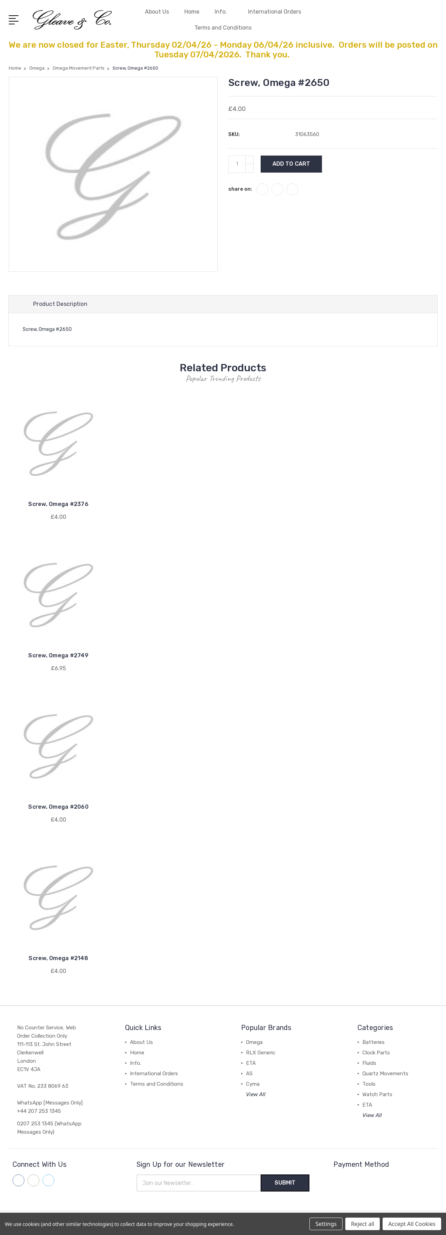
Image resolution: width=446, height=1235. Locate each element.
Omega (254, 1042)
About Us (157, 11)
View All (256, 1094)
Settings (326, 1224)
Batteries (373, 1042)
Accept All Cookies (412, 1224)
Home (191, 11)
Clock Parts (376, 1053)
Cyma (253, 1084)
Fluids (369, 1063)
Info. (224, 11)
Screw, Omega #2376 (58, 504)
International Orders (274, 11)
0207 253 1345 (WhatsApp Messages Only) (49, 1128)
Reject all (362, 1224)
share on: (240, 189)
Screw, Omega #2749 (58, 655)
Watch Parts (377, 1094)
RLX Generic (260, 1053)
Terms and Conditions (223, 27)
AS (249, 1073)
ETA (251, 1063)
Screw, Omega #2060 (58, 806)
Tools (369, 1084)
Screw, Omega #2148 (58, 958)
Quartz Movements (385, 1073)
